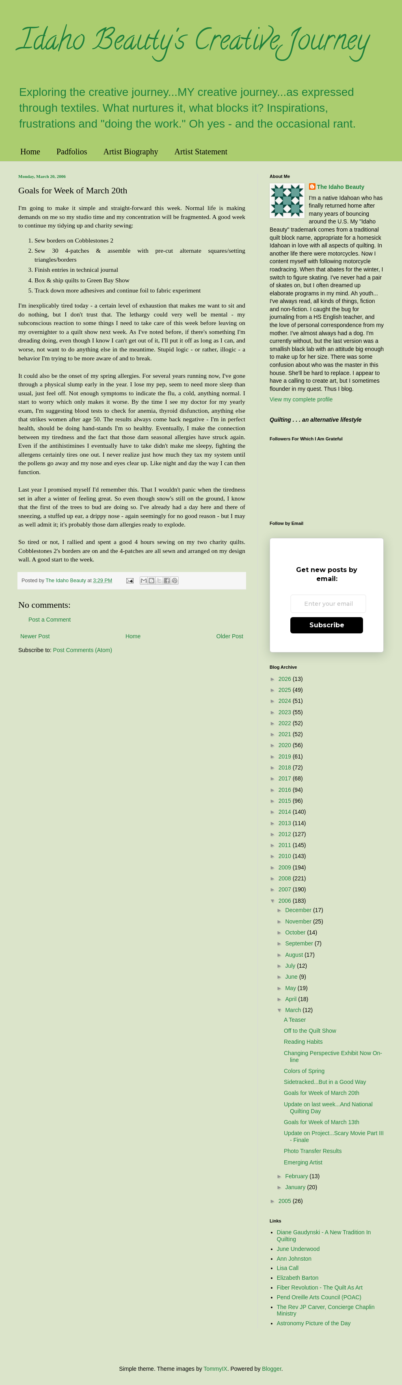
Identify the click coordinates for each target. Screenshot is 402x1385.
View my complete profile (301, 399)
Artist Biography (130, 151)
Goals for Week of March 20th (321, 1093)
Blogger (271, 1368)
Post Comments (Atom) (82, 650)
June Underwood (298, 1249)
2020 (286, 745)
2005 (286, 1201)
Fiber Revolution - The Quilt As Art (320, 1287)
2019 (286, 756)
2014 (286, 811)
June (292, 976)
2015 (286, 801)
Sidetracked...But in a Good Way (325, 1082)
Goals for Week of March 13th (321, 1122)
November (299, 921)
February (297, 1176)
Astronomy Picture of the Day (314, 1323)
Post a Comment (49, 619)
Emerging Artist (303, 1162)
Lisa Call (288, 1268)
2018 (286, 767)
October (296, 932)
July (291, 965)
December (299, 910)
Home (30, 151)
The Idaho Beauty (341, 187)
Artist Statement (200, 151)
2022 (286, 723)
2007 (286, 889)
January (296, 1187)
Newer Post (35, 636)
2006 (286, 900)
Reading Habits (303, 1041)
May (291, 988)
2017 (286, 778)
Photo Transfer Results (312, 1151)
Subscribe (326, 625)
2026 (286, 679)
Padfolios (71, 151)
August (294, 955)
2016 (286, 790)
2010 (286, 856)
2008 (286, 878)
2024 (286, 701)
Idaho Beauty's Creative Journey (193, 43)
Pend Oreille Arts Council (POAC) (319, 1297)
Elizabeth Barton (298, 1277)
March (294, 1010)
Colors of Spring (304, 1071)
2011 (286, 845)
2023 (286, 712)
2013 (286, 823)
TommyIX (215, 1368)
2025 (286, 690)
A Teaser (295, 1020)
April (291, 999)
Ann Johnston (294, 1258)
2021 (286, 734)
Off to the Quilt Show (310, 1030)
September (299, 943)
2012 (286, 834)
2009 (286, 867)
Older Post (229, 636)
